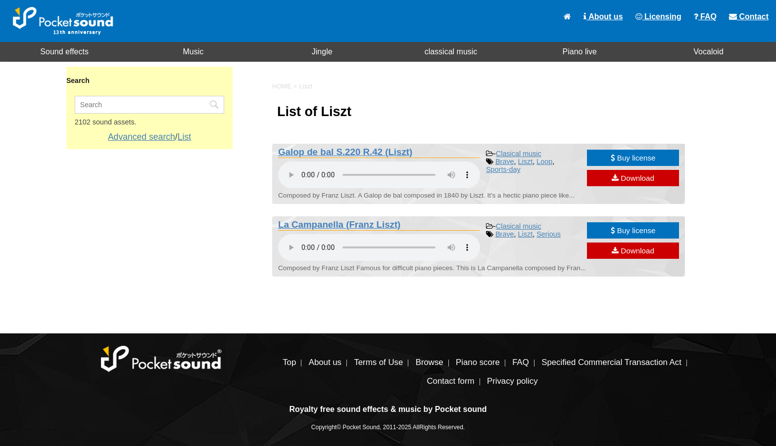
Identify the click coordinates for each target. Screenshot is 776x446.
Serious (548, 234)
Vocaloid (708, 51)
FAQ (705, 16)
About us (603, 16)
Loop (544, 161)
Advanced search (141, 137)
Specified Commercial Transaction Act (611, 362)
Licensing (658, 16)
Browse (429, 362)
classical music (451, 51)
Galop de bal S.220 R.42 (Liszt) (345, 152)
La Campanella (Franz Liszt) (339, 224)
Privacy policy (512, 381)
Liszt (525, 161)
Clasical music (518, 154)
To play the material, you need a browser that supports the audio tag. (379, 175)
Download (633, 178)
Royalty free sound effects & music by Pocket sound (387, 409)
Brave (504, 161)
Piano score (478, 362)
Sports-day (503, 169)
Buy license (633, 158)
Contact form (450, 381)
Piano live (580, 51)
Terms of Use (378, 362)
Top (289, 362)
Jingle (322, 51)
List (184, 137)
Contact (749, 16)
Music (193, 51)
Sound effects (64, 51)
